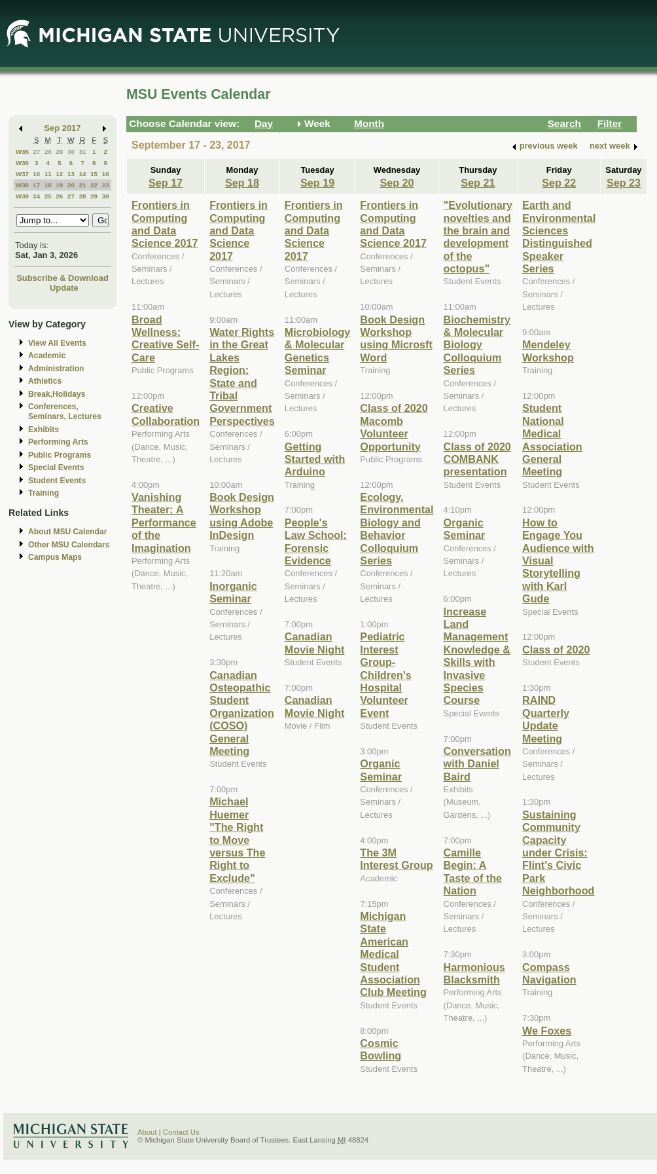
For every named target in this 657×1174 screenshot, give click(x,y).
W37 (22, 173)
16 (105, 173)
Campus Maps (55, 557)
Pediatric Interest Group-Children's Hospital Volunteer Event (385, 674)
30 (71, 151)
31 (82, 151)
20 (71, 185)
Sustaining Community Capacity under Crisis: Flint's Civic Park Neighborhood (558, 852)
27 (36, 151)
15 (94, 173)
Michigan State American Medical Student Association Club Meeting (393, 954)
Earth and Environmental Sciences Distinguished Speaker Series (558, 236)
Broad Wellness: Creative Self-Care (165, 338)
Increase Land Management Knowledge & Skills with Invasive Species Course (477, 656)
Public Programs (59, 455)
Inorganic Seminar (233, 592)
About (147, 1132)
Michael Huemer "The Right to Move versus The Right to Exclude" (237, 839)
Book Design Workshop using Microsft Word (396, 338)
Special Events (56, 467)
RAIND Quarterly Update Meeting (545, 719)
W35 (22, 151)
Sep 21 (478, 183)
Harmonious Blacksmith (474, 973)
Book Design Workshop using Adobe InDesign (241, 516)
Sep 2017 (62, 128)
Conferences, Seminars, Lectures (64, 411)
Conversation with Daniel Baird (477, 763)
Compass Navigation (549, 973)
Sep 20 (397, 183)
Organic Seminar (381, 770)
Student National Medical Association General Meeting (552, 439)
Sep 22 (559, 183)
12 (59, 173)
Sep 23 (624, 183)
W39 (22, 196)
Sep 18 (242, 183)
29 (59, 151)
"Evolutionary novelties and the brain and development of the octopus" (478, 236)
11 (48, 173)
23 (105, 185)
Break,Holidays (57, 394)
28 (48, 151)
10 (36, 173)
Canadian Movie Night (315, 643)
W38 (22, 185)
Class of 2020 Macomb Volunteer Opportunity (393, 427)
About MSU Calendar (67, 531)
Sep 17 (166, 183)
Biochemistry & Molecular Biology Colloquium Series (477, 345)
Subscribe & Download (62, 278)
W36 (22, 162)
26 (59, 196)
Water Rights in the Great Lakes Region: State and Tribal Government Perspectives (242, 376)
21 (82, 185)
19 (59, 185)
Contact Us (181, 1132)
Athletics (45, 381)
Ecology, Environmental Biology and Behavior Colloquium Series (396, 528)
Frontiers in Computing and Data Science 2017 (165, 224)
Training (43, 493)
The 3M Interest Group (396, 859)
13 (71, 173)
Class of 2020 (556, 649)
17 (36, 185)
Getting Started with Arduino (315, 459)
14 (82, 173)
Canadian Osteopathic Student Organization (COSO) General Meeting (241, 713)
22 (94, 185)
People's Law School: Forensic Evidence (316, 541)
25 (48, 196)
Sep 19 (317, 183)
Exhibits (43, 429)
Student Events (57, 480)
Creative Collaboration (166, 414)
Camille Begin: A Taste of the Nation (473, 871)
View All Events (57, 343)
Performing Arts (58, 442)
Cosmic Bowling (380, 1049)
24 (36, 196)
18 (48, 185)
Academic (46, 355)
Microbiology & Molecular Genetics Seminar (318, 351)
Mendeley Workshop (548, 351)
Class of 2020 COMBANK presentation (477, 459)
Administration (56, 368)
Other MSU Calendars (69, 544)
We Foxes (546, 1030)
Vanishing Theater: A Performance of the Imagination (164, 522)
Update (64, 288)
